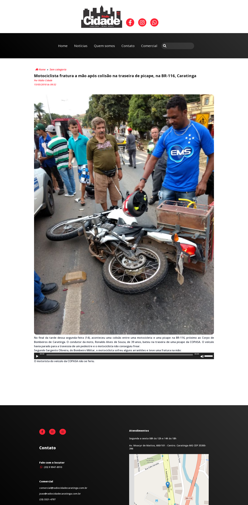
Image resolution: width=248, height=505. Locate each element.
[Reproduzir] (37, 356)
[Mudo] (202, 356)
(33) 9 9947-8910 (50, 467)
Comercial (149, 45)
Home (63, 45)
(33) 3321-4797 (47, 499)
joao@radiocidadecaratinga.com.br (60, 493)
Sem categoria (58, 69)
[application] (124, 356)
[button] (168, 485)
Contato (128, 45)
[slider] (119, 355)
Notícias (80, 45)
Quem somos (104, 45)
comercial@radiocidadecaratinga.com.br (63, 487)
